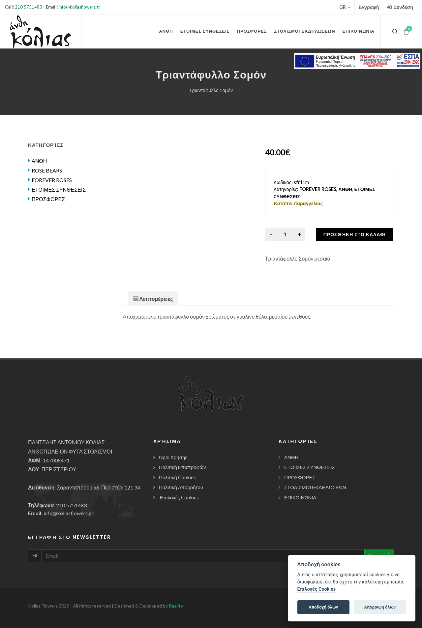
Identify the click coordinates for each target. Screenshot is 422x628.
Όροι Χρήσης (173, 457)
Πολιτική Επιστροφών (182, 467)
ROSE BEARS (47, 170)
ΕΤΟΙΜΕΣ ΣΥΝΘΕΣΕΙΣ (59, 189)
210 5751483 (28, 7)
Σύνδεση (400, 7)
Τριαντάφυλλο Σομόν (211, 90)
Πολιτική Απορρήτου (181, 487)
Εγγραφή (369, 7)
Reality (176, 606)
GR (344, 7)
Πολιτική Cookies (177, 477)
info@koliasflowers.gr (79, 7)
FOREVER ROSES (52, 180)
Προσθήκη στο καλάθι (354, 234)
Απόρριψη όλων (380, 607)
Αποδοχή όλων (323, 607)
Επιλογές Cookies (179, 497)
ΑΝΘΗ (39, 161)
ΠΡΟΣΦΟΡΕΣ (48, 199)
